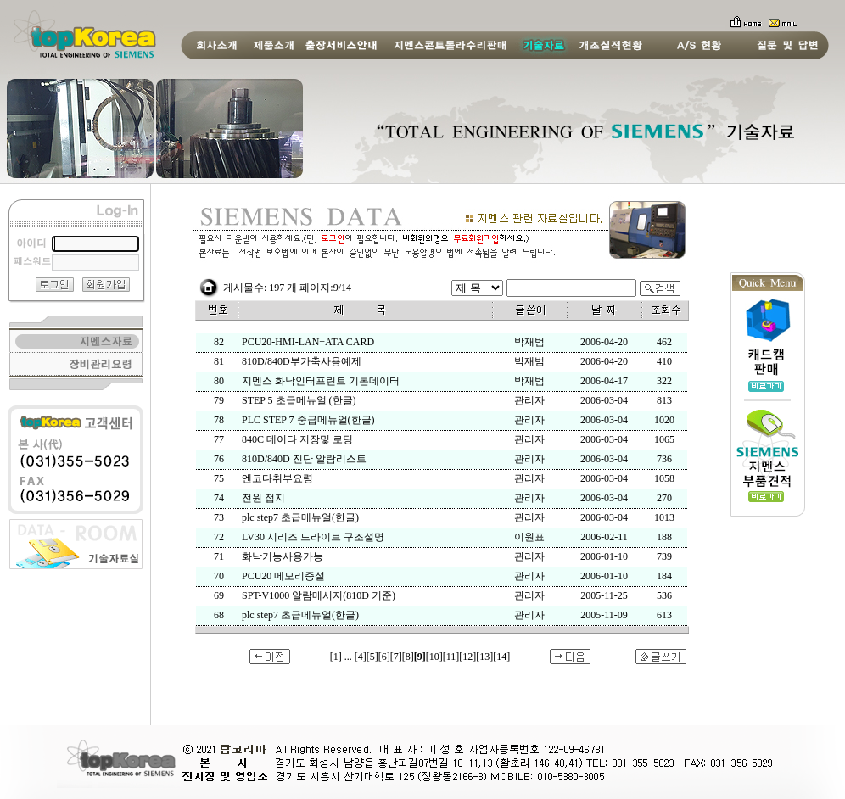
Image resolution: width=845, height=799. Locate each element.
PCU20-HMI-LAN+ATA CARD (308, 342)
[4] (361, 656)
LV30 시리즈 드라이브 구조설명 (313, 537)
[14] (501, 656)
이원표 (529, 537)
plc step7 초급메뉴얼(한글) (300, 517)
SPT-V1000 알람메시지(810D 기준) (318, 595)
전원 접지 (263, 498)
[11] (451, 656)
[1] (336, 656)
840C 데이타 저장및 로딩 (297, 439)
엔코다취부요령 (277, 478)
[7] (396, 656)
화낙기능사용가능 (282, 556)
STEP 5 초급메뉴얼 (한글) (299, 400)
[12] (467, 656)
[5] (372, 656)
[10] (434, 656)
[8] (408, 656)
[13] (484, 656)
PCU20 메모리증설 (283, 576)
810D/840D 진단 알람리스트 (304, 459)
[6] (384, 656)
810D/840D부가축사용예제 (301, 361)
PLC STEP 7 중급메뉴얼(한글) (308, 420)
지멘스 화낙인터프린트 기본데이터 (321, 381)
